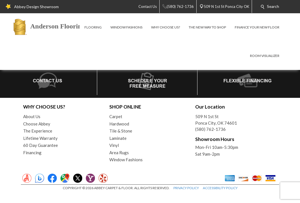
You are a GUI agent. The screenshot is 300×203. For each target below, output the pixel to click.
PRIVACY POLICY (186, 188)
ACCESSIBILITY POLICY (220, 188)
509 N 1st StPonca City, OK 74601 (216, 119)
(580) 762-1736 (210, 129)
